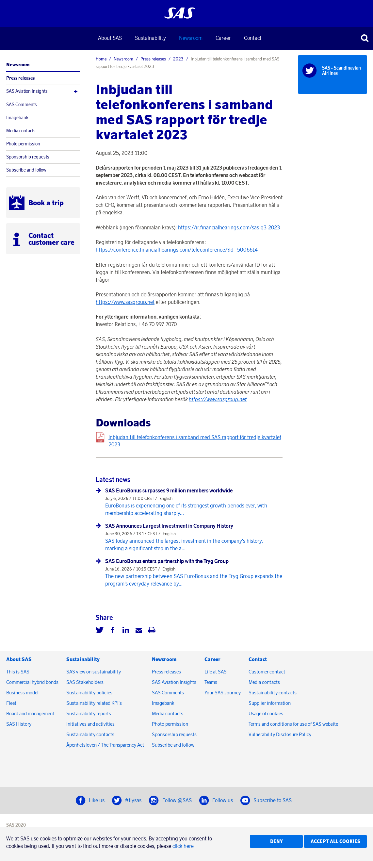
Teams (210, 682)
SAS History (18, 724)
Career (223, 38)
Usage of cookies (266, 713)
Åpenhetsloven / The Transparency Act (105, 745)
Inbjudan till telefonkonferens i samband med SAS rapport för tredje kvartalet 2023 (194, 441)
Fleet (11, 703)
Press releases (20, 78)
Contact (252, 38)
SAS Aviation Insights (27, 91)
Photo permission (23, 144)
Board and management (30, 713)
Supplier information (270, 703)
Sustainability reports (88, 713)
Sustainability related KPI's (94, 703)
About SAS (110, 38)
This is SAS (17, 672)
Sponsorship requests (27, 157)
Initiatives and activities (90, 724)
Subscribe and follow (26, 170)
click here (183, 846)
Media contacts (21, 131)
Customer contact (267, 672)
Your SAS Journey (222, 692)
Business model (22, 692)
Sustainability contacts (90, 734)
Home (101, 58)
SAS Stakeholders (85, 682)
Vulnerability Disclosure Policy (280, 734)
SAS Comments (21, 105)
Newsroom (191, 38)
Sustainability (150, 38)
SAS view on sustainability (93, 672)
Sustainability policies (89, 692)
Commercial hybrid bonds (32, 682)
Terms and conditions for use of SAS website (293, 724)
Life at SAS (215, 672)
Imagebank (17, 118)
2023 (178, 58)
